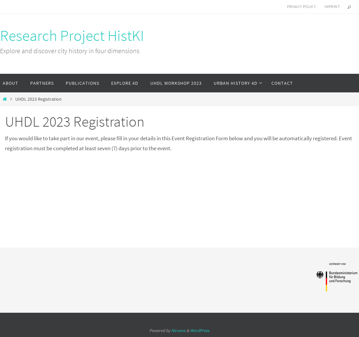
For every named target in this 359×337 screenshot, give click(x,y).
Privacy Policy (301, 6)
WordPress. (200, 330)
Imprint (332, 6)
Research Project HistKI (72, 35)
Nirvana (178, 330)
